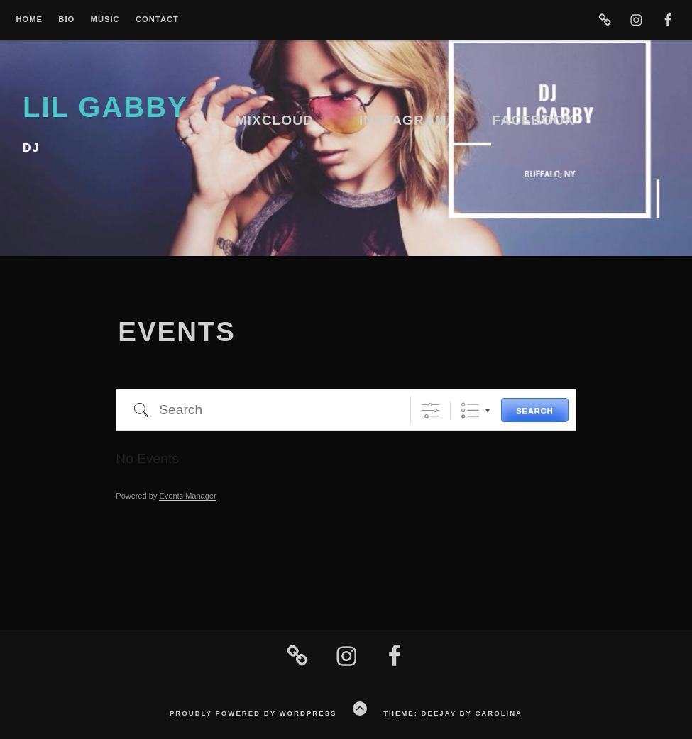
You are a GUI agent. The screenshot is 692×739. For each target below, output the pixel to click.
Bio (66, 19)
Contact (157, 19)
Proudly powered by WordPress (253, 713)
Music (105, 19)
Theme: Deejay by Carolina (452, 713)
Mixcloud (275, 120)
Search (534, 410)
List (470, 410)
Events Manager (187, 495)
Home (29, 19)
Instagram (403, 120)
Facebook (534, 120)
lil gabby (105, 107)
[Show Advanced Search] (430, 410)
